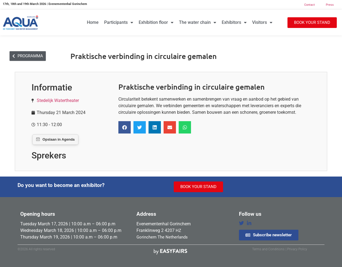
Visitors (262, 22)
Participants (118, 22)
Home (93, 22)
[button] (312, 22)
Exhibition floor (156, 22)
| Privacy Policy (296, 249)
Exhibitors (234, 22)
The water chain (197, 22)
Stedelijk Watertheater (58, 100)
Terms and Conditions (268, 249)
